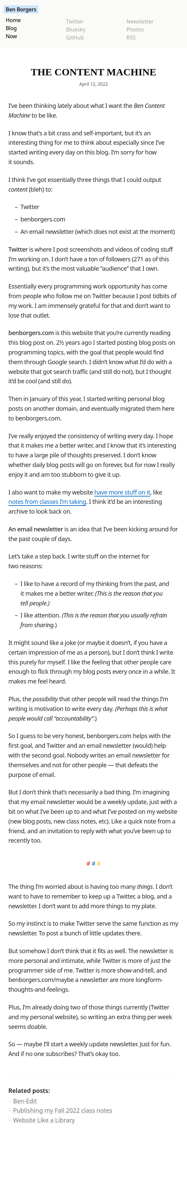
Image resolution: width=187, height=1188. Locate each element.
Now (11, 36)
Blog (11, 28)
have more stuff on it (122, 492)
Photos (135, 29)
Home (13, 20)
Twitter (74, 21)
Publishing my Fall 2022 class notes (62, 1110)
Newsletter (139, 21)
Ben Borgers (21, 9)
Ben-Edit (25, 1101)
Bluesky (75, 29)
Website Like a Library (44, 1120)
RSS (131, 37)
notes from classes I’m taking (47, 502)
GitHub (75, 37)
